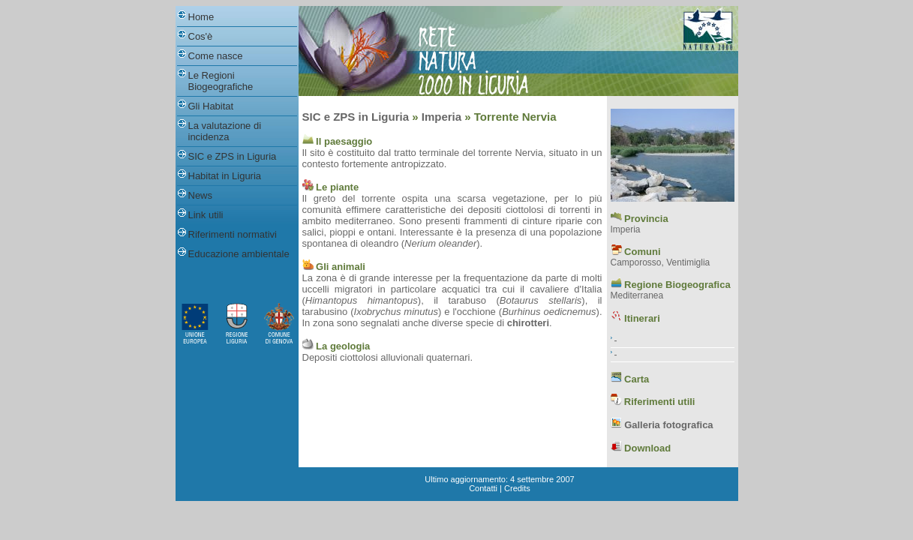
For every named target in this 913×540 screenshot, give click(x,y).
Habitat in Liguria (225, 176)
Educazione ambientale (239, 254)
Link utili (206, 214)
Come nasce (215, 56)
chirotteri (528, 322)
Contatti (483, 488)
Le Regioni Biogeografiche (221, 81)
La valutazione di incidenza (225, 131)
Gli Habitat (211, 106)
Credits (517, 488)
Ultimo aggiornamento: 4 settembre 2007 (499, 479)
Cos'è (200, 36)
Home (201, 16)
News (200, 195)
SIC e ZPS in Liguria (232, 156)
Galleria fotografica (668, 424)
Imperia (441, 116)
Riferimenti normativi (232, 234)
